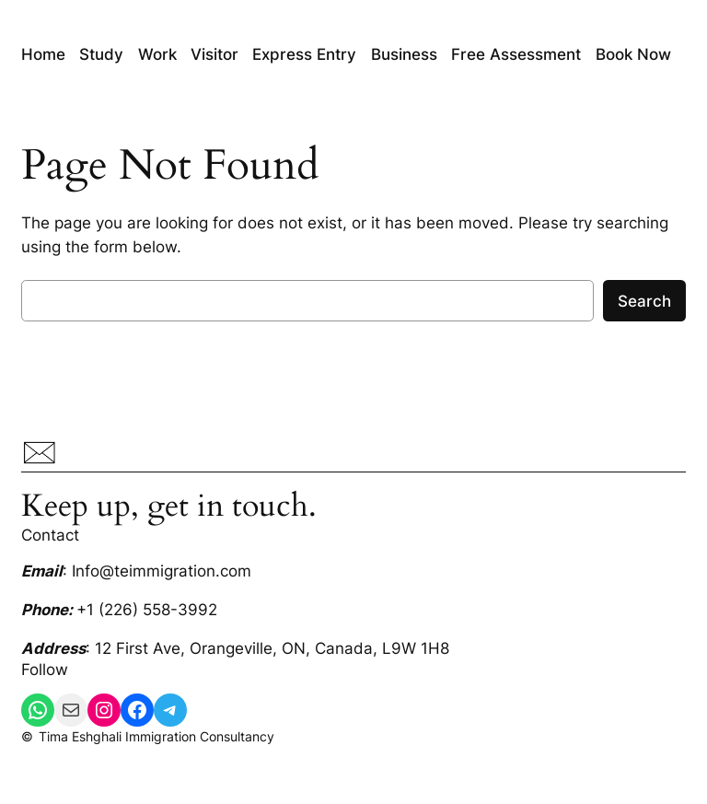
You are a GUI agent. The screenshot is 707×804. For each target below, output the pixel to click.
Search (644, 301)
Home (43, 54)
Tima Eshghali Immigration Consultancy (156, 736)
